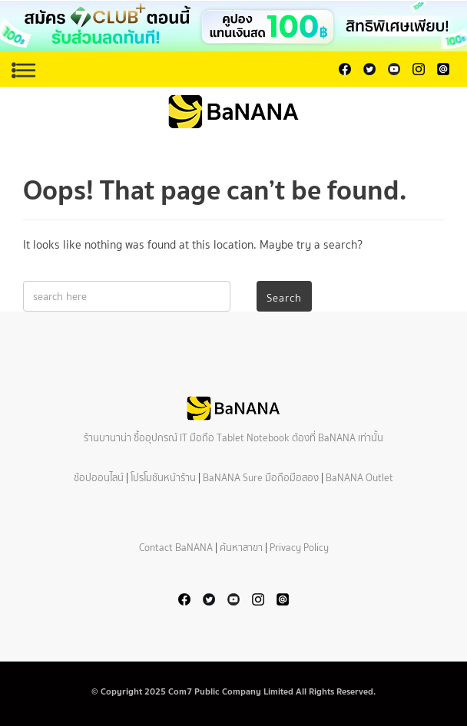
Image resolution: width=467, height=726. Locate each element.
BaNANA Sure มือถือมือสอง (261, 477)
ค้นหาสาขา (241, 547)
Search (284, 298)
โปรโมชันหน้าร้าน (163, 477)
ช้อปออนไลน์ (99, 477)
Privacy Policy (299, 547)
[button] (233, 26)
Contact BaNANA (176, 547)
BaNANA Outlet (359, 477)
